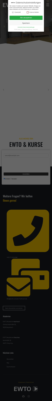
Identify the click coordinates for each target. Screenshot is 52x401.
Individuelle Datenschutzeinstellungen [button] (26, 27)
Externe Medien (33, 12)
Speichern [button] (26, 23)
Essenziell (16, 12)
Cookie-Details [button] (17, 29)
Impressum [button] (35, 29)
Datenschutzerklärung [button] (27, 29)
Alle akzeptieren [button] (26, 18)
